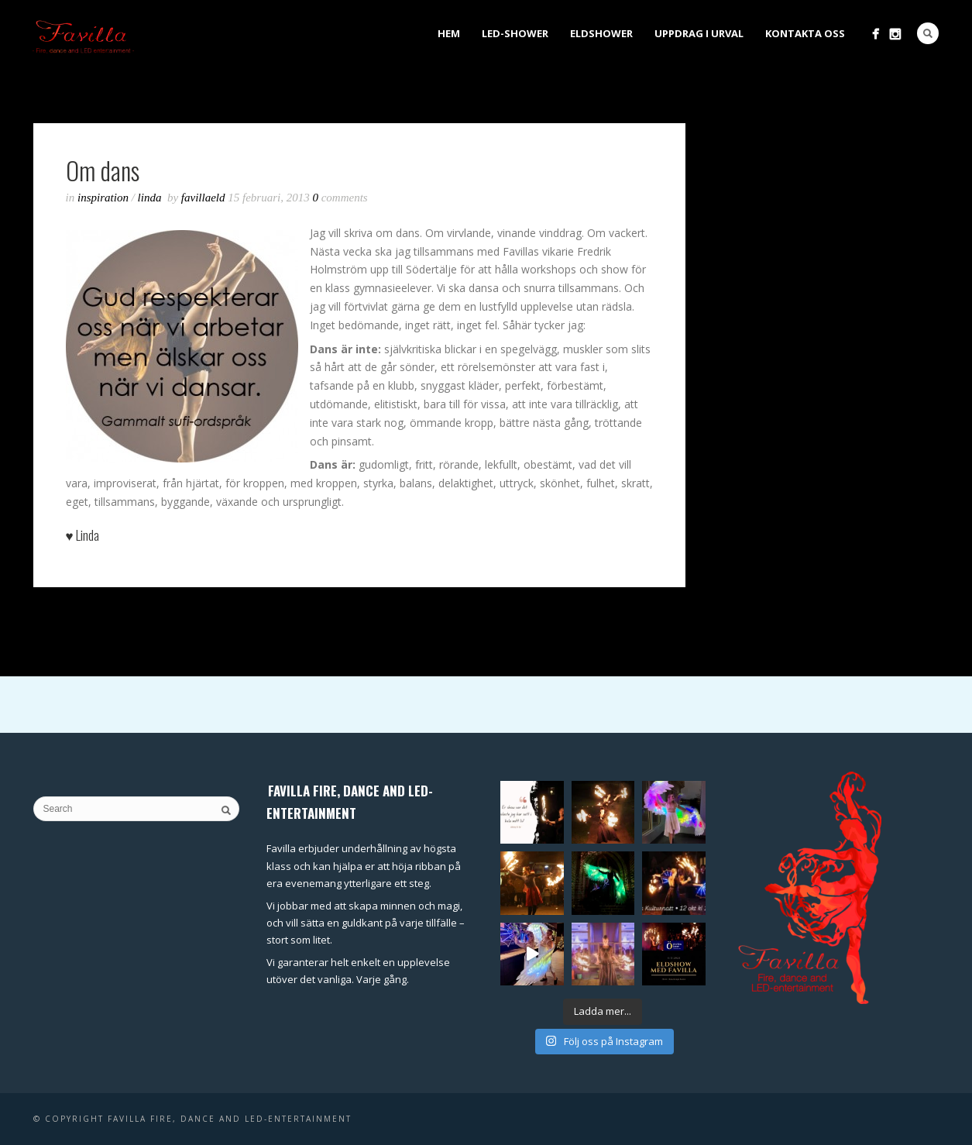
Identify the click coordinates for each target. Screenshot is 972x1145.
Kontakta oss (805, 33)
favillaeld (204, 197)
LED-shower (515, 33)
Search (928, 33)
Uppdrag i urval (699, 33)
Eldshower (601, 33)
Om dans (102, 170)
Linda (150, 197)
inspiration (103, 197)
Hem (449, 33)
